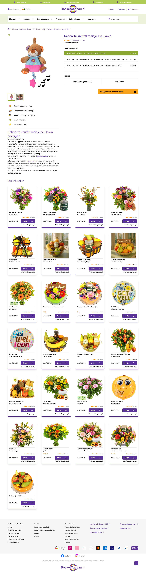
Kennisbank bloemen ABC (99, 524)
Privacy (36, 536)
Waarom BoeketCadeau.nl (72, 527)
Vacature (67, 542)
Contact (10, 527)
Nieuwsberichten (96, 532)
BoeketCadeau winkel (71, 533)
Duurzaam (37, 533)
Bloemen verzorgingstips (98, 528)
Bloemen (15, 29)
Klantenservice (125, 528)
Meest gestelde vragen (128, 524)
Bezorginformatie (13, 536)
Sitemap (67, 536)
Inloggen (111, 9)
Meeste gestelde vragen (15, 530)
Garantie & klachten (13, 542)
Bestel (28, 221)
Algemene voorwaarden (72, 539)
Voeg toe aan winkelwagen (118, 91)
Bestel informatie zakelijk (41, 527)
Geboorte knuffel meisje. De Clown (59, 29)
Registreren (121, 9)
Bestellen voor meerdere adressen (44, 530)
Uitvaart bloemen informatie (16, 539)
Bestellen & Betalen (13, 533)
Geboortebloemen (26, 29)
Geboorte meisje (40, 29)
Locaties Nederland (70, 530)
